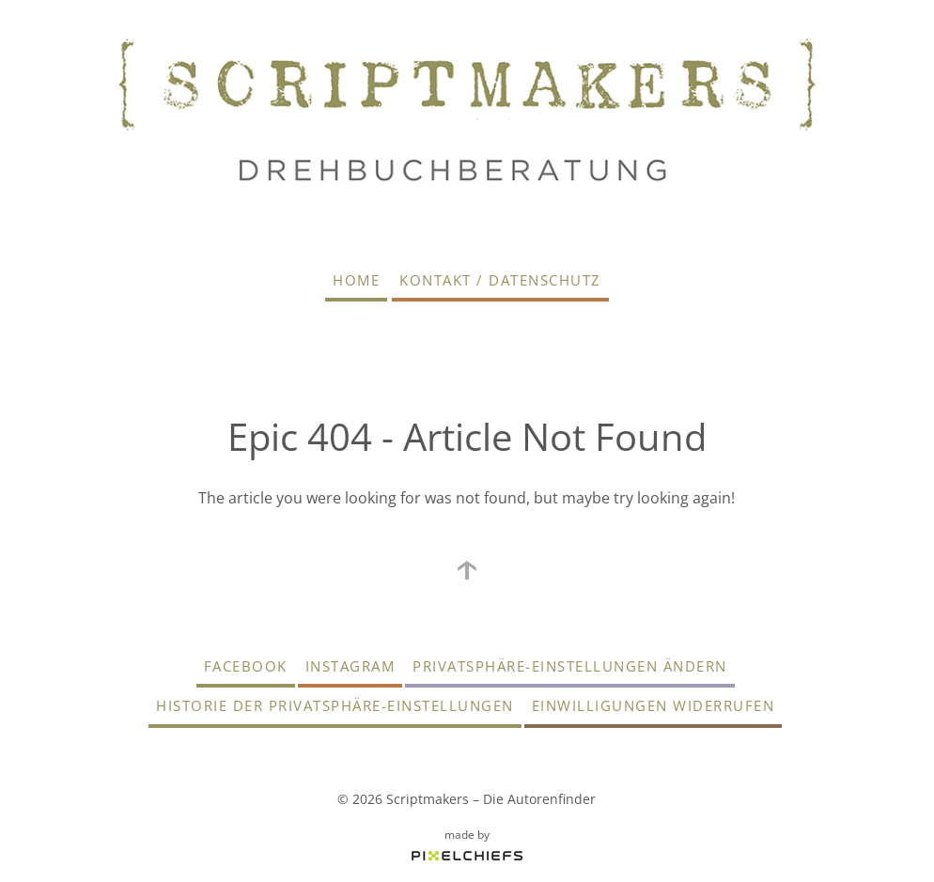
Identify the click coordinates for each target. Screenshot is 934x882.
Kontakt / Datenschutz (500, 280)
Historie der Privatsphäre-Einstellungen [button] (335, 705)
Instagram (350, 666)
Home (356, 280)
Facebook (246, 666)
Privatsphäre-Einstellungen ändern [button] (570, 666)
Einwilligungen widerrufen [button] (653, 705)
